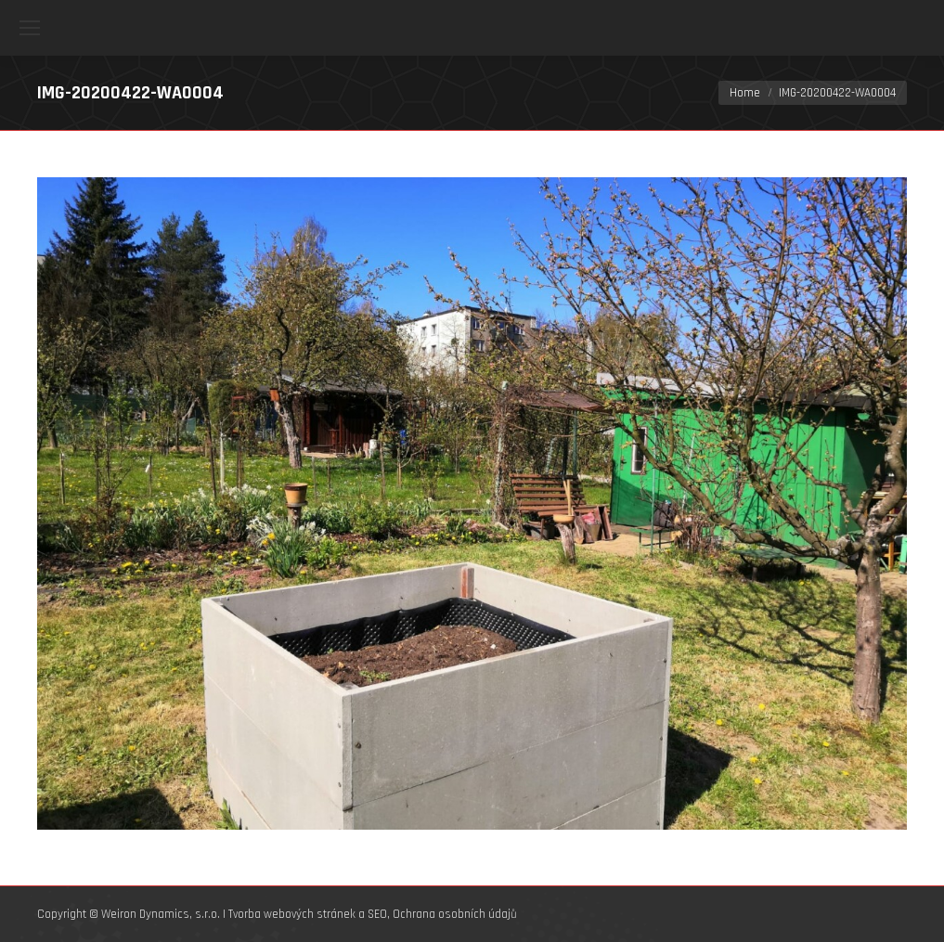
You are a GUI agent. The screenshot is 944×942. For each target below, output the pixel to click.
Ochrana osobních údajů (455, 914)
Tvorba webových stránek (292, 914)
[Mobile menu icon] (30, 28)
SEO (377, 914)
